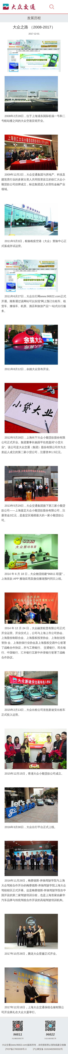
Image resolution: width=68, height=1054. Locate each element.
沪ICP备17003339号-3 (16, 1049)
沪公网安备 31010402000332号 (48, 1049)
